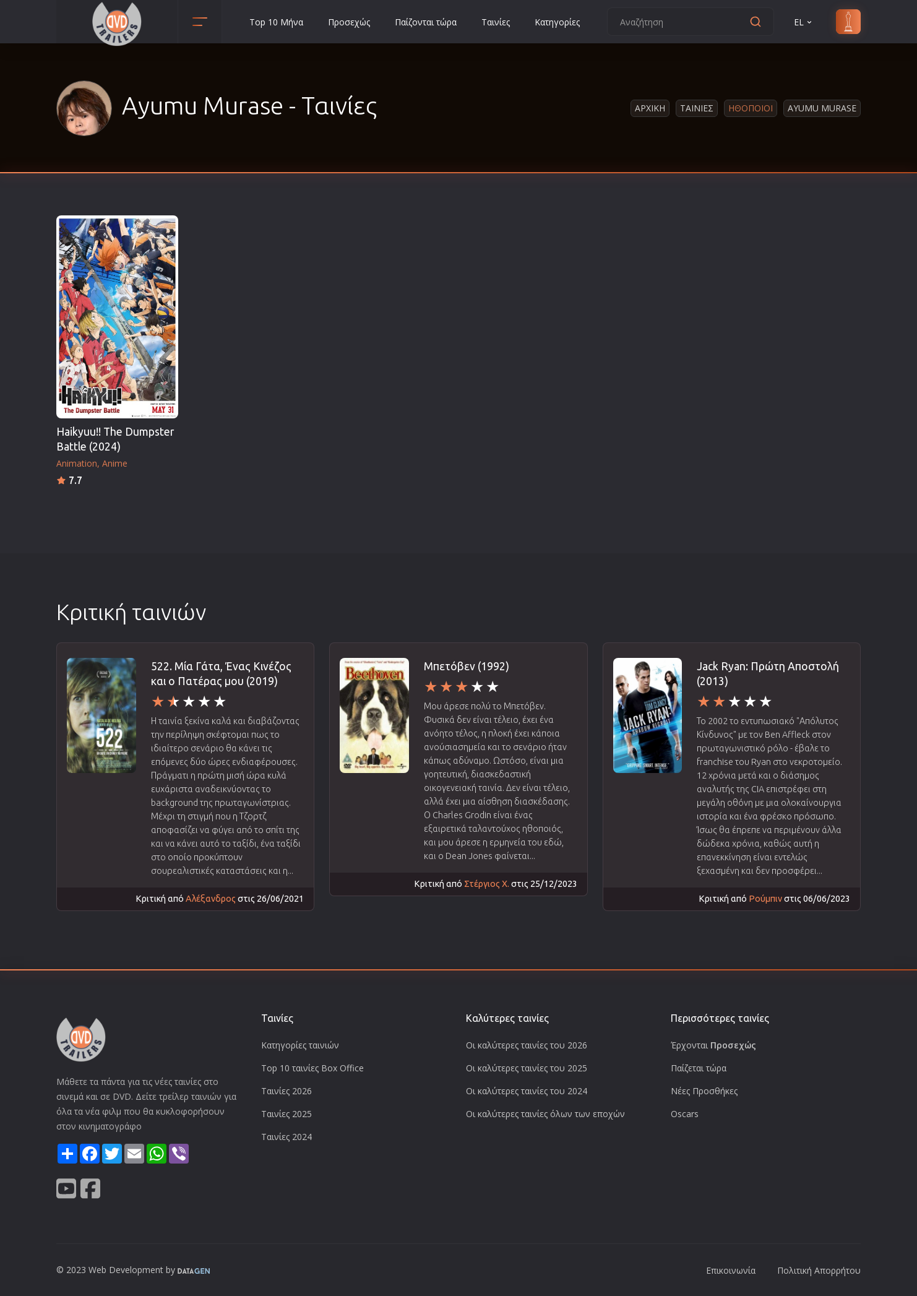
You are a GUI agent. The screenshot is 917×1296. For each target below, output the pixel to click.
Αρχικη (650, 108)
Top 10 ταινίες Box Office (312, 1068)
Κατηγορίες (557, 22)
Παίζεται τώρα (698, 1068)
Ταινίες (495, 22)
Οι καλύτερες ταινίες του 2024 (526, 1091)
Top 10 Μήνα (276, 22)
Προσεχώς (349, 22)
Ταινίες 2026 (286, 1091)
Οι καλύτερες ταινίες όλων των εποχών (545, 1114)
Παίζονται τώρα (426, 22)
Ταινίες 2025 (286, 1114)
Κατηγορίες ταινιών (300, 1045)
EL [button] (804, 22)
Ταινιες (696, 108)
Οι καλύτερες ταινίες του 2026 (526, 1045)
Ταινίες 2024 (286, 1137)
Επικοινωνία (731, 1270)
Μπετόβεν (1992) (466, 666)
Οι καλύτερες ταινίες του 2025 (526, 1068)
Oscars (685, 1114)
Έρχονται (713, 1045)
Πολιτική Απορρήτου (819, 1270)
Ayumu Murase (822, 108)
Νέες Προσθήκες (704, 1091)
